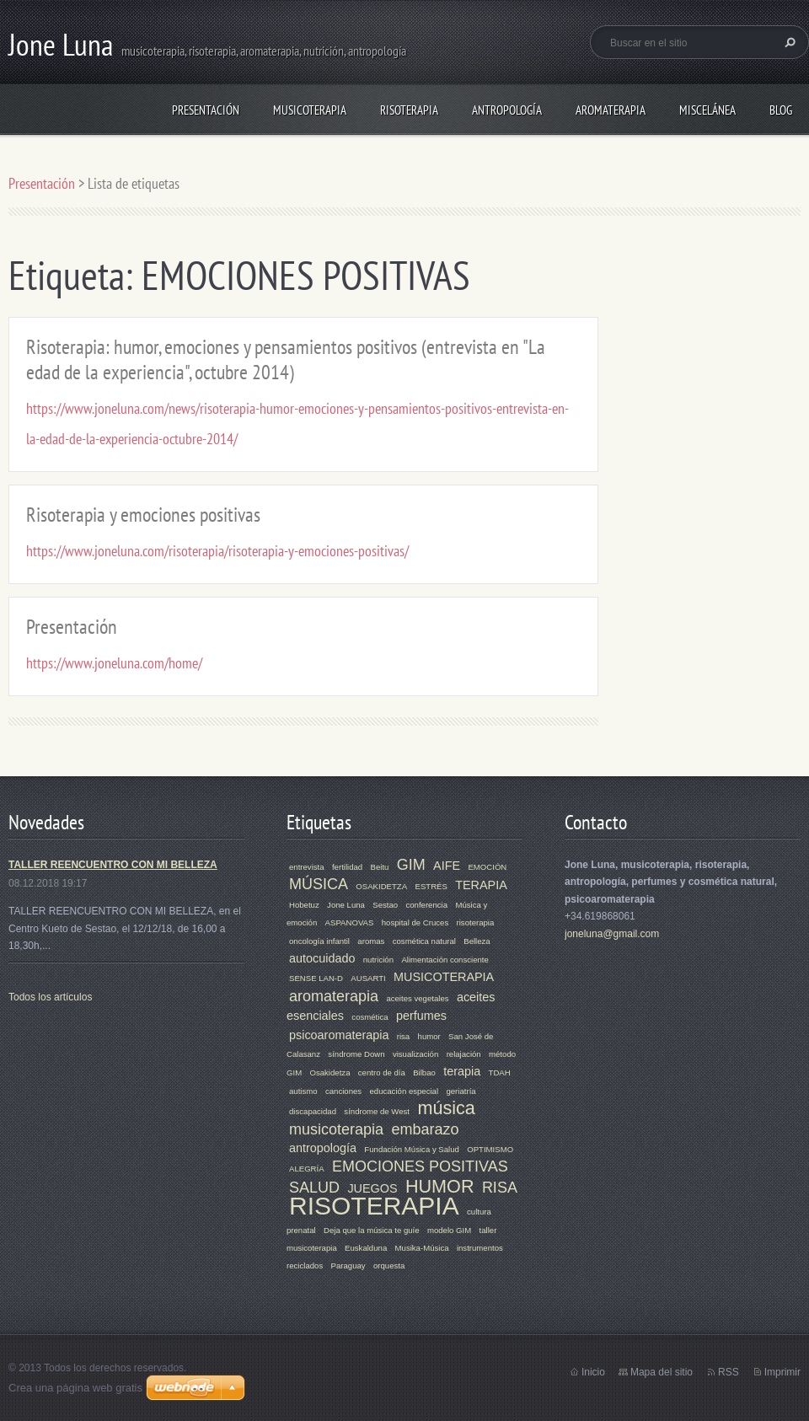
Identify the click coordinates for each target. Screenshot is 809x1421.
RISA (499, 1187)
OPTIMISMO (490, 1149)
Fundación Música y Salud (411, 1149)
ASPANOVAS (349, 922)
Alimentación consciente (444, 959)
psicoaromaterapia (338, 1035)
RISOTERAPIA (409, 110)
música (445, 1107)
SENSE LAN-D (316, 978)
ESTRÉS (431, 886)
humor (429, 1036)
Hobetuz (304, 904)
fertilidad (347, 866)
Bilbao (424, 1072)
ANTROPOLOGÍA (507, 110)
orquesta (388, 1265)
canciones (343, 1091)
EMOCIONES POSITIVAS (420, 1166)
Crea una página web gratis (75, 1387)
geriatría (460, 1091)
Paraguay (348, 1265)
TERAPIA (481, 885)
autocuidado (322, 958)
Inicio (593, 1372)
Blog (780, 110)
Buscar (788, 42)
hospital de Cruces (415, 922)
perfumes (421, 1015)
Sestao (385, 904)
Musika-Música (422, 1247)
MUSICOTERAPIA (309, 110)
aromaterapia (333, 996)
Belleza (476, 941)
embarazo (424, 1129)
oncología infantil (319, 941)
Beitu (380, 866)
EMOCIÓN (487, 866)
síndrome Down (356, 1054)
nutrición (378, 959)
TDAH (500, 1072)
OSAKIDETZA (381, 886)
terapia (461, 1071)
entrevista (306, 866)
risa (403, 1036)
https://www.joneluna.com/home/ (114, 663)
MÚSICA (318, 884)
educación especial (403, 1091)
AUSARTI (368, 978)
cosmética (369, 1017)
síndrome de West (377, 1111)
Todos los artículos (50, 997)
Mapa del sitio (661, 1372)
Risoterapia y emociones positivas (143, 514)
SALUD (314, 1187)
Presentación (205, 110)
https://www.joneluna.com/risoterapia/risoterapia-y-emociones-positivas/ (217, 550)
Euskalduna (366, 1247)
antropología (322, 1148)
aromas (370, 941)
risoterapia (476, 922)
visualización (415, 1054)
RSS (728, 1372)
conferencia (426, 904)
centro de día (381, 1072)
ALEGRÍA (306, 1168)
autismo (303, 1091)
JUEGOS (372, 1188)
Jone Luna (346, 904)
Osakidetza (329, 1072)
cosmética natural (424, 941)
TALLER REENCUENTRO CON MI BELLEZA (112, 865)
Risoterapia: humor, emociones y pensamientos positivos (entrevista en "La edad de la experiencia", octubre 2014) (285, 359)
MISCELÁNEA (707, 110)
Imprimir (782, 1372)
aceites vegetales (417, 998)
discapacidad (312, 1111)
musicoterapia (336, 1129)
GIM (411, 864)
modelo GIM (449, 1230)
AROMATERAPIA (611, 110)
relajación (464, 1054)
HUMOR (439, 1186)
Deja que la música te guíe (372, 1230)
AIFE (446, 865)
